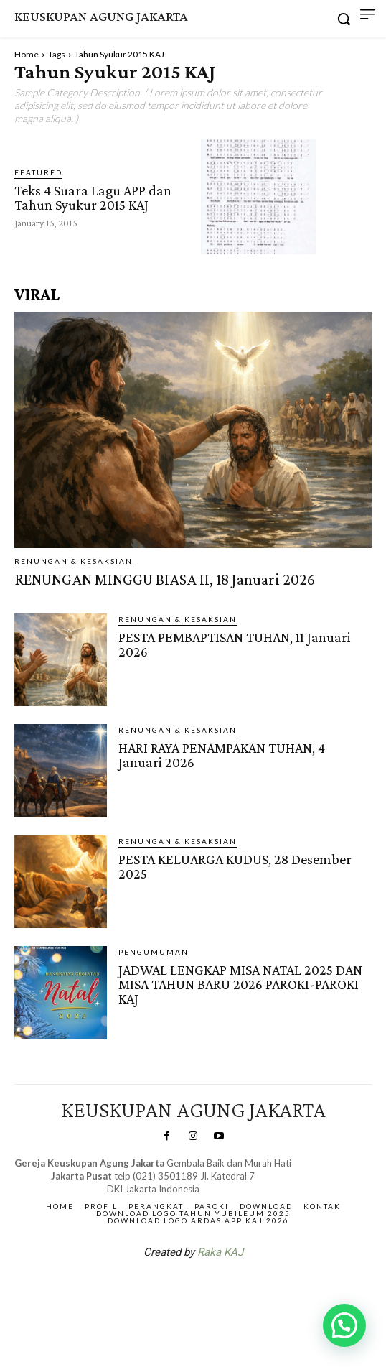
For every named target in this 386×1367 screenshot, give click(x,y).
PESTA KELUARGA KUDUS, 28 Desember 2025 (235, 866)
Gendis (236, 1290)
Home (26, 54)
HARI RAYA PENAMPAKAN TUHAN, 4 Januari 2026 (221, 755)
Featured (38, 172)
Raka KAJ (220, 1252)
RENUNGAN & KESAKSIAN (73, 561)
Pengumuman (153, 951)
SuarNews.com (170, 1290)
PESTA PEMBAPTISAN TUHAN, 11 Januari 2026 (234, 644)
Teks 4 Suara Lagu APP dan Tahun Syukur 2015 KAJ (92, 197)
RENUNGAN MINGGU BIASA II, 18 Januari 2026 (164, 579)
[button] (344, 1325)
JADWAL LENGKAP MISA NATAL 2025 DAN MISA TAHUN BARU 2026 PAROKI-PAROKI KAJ (240, 984)
